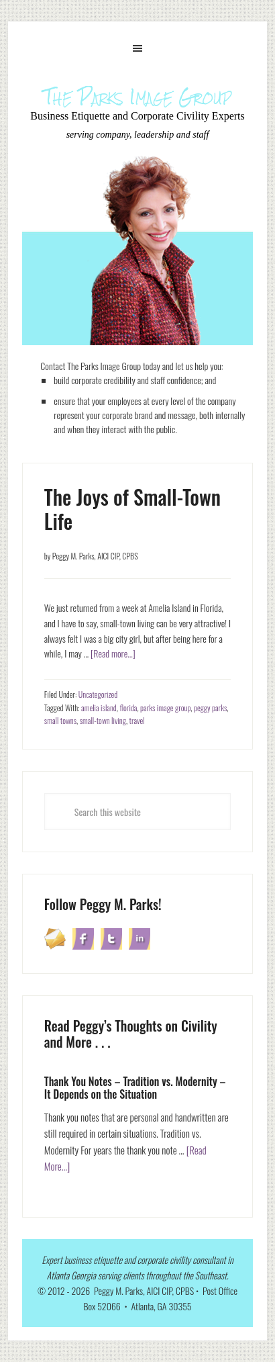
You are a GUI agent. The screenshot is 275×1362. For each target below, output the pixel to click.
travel (137, 720)
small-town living (103, 720)
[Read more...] (113, 653)
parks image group (165, 707)
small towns (60, 720)
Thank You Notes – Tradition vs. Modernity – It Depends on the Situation (135, 1087)
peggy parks (210, 707)
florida (128, 707)
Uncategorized (97, 694)
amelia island (99, 707)
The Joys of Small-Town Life (132, 509)
